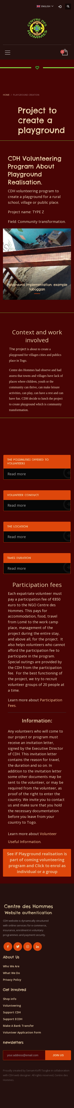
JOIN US (58, 1055)
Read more (38, 474)
